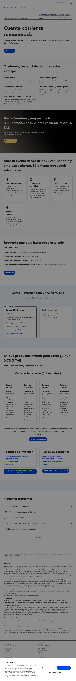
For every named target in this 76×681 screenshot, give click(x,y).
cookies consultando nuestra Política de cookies (21, 677)
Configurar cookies (55, 672)
